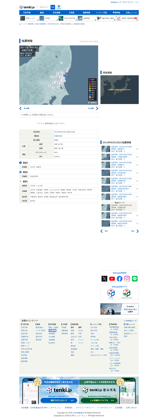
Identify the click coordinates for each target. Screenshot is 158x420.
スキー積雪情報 (115, 364)
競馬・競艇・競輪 (97, 349)
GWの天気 (115, 339)
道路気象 (24, 358)
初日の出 (115, 370)
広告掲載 (118, 408)
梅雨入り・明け (115, 344)
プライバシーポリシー (85, 408)
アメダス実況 (40, 330)
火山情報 (52, 337)
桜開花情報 (115, 333)
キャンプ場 (95, 346)
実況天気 (39, 333)
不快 (80, 333)
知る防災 (52, 343)
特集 (125, 336)
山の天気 (94, 327)
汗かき (80, 330)
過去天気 (39, 337)
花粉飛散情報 (115, 328)
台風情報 (52, 340)
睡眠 (72, 355)
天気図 (71, 13)
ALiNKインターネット (51, 408)
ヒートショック (115, 359)
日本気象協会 (35, 408)
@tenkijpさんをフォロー (55, 123)
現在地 (59, 8)
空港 (92, 333)
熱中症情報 (115, 349)
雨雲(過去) (39, 327)
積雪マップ (25, 346)
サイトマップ (127, 2)
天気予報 (26, 13)
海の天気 (94, 330)
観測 (42, 13)
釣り (92, 352)
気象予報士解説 (129, 327)
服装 (72, 333)
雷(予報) (24, 355)
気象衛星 (64, 330)
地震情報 (53, 330)
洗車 (72, 352)
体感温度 (74, 349)
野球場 (93, 337)
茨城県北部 (58, 136)
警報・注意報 (53, 327)
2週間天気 (24, 337)
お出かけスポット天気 (99, 355)
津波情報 (52, 333)
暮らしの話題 (129, 330)
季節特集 (116, 13)
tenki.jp (27, 8)
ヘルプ (136, 2)
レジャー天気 (101, 13)
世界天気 (24, 330)
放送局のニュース (130, 333)
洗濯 (72, 330)
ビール (80, 343)
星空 (72, 340)
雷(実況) (38, 340)
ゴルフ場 (94, 343)
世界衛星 (64, 333)
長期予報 (24, 340)
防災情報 (56, 13)
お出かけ (74, 337)
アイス (80, 340)
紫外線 (73, 346)
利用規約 (68, 408)
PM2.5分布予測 (26, 349)
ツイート (40, 123)
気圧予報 (24, 333)
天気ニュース (131, 13)
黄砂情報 (24, 361)
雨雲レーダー (26, 343)
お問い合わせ (131, 408)
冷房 (80, 337)
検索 (52, 7)
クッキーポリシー (104, 408)
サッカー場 (95, 340)
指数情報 (86, 13)
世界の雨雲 (25, 352)
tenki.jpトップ (116, 2)
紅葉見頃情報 (115, 354)
